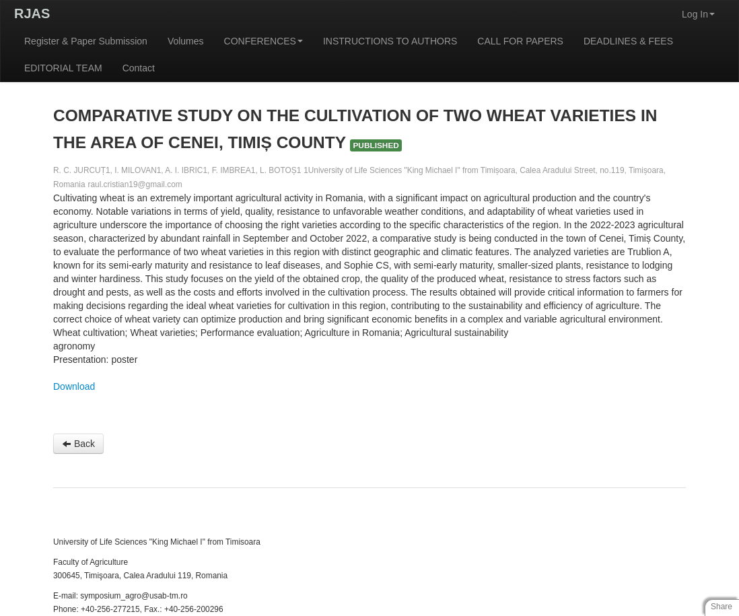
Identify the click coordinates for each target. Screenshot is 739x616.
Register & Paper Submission (85, 41)
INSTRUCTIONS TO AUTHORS (390, 41)
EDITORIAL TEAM (63, 68)
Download (74, 386)
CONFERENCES (263, 41)
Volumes (186, 41)
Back (78, 443)
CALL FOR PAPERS (520, 41)
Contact (138, 68)
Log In (698, 14)
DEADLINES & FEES (628, 41)
